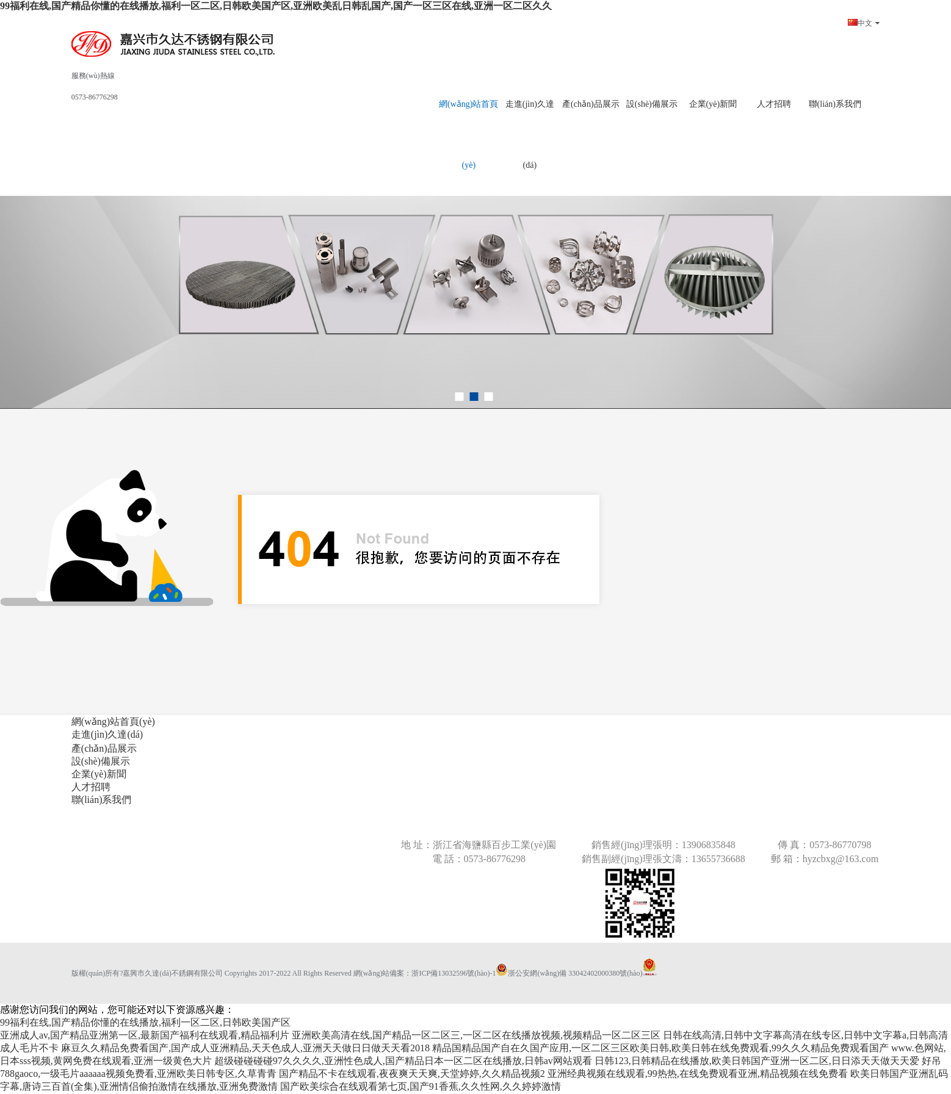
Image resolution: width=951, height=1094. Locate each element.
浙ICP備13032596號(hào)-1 (453, 973)
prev (34, 211)
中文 (864, 23)
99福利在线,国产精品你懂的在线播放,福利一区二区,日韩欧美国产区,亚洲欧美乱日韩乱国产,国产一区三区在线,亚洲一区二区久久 (276, 6)
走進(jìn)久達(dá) (529, 134)
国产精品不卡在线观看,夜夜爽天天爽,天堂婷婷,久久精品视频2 (412, 1073)
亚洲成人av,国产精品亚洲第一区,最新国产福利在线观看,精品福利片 (144, 1035)
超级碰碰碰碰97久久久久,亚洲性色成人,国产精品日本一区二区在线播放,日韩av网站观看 (403, 1061)
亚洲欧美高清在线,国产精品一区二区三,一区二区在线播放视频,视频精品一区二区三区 (476, 1035)
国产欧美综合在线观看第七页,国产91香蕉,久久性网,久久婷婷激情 (420, 1086)
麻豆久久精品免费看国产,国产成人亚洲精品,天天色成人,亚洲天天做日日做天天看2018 (245, 1048)
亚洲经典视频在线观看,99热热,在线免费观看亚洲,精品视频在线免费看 (698, 1073)
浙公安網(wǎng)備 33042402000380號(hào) (569, 973)
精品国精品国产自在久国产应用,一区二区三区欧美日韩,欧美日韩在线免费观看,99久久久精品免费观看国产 (660, 1048)
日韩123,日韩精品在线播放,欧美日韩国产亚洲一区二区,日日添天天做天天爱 (757, 1061)
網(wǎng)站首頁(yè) (468, 134)
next (917, 211)
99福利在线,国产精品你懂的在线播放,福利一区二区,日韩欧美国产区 (145, 1022)
